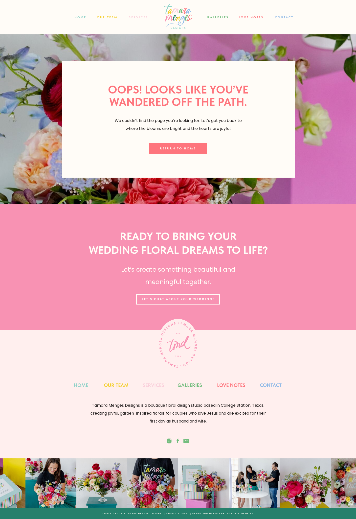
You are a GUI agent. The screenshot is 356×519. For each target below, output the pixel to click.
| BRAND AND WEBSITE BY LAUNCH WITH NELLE (221, 513)
